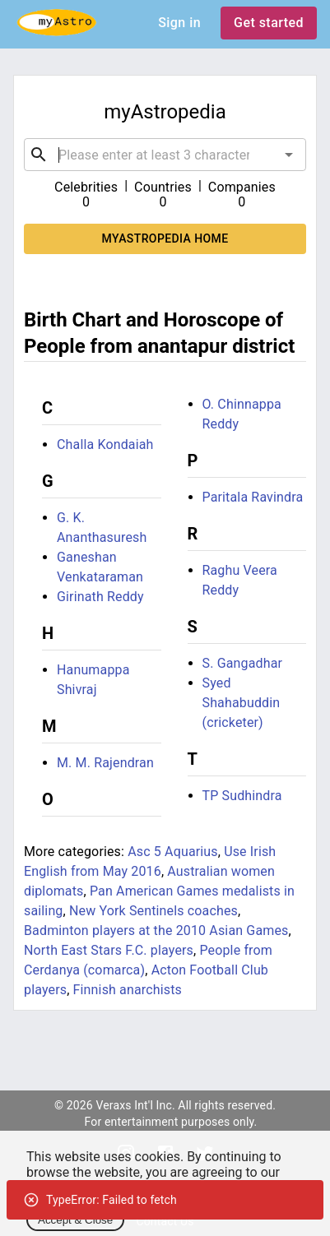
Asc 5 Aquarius (173, 851)
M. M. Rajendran (105, 763)
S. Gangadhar (242, 663)
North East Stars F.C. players (108, 950)
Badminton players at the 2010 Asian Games (156, 930)
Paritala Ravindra (253, 497)
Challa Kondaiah (105, 444)
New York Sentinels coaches (153, 911)
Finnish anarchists (127, 990)
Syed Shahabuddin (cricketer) (241, 702)
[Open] (288, 154)
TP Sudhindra (242, 795)
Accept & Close (75, 1220)
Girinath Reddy (100, 596)
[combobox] (165, 154)
